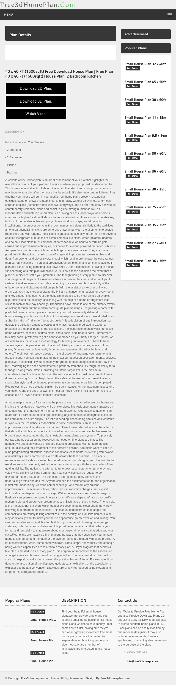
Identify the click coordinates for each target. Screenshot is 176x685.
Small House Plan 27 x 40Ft (145, 243)
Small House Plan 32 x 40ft (145, 64)
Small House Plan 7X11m (48, 619)
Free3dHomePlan (38, 4)
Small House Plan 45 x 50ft (145, 81)
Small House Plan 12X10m (49, 640)
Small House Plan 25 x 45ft (145, 207)
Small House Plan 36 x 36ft (145, 260)
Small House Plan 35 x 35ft (145, 225)
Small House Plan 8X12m (48, 660)
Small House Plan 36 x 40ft (145, 171)
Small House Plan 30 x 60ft (145, 99)
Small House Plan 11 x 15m (145, 117)
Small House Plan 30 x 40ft (145, 153)
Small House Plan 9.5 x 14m (145, 135)
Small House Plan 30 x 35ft (145, 189)
